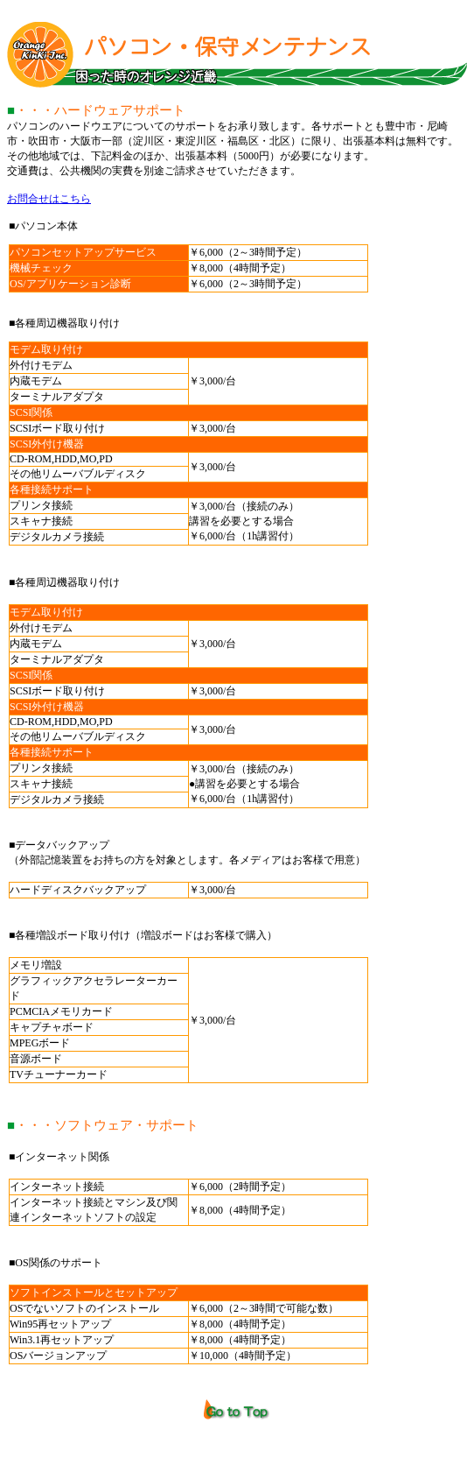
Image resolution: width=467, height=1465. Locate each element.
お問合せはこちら (49, 199)
